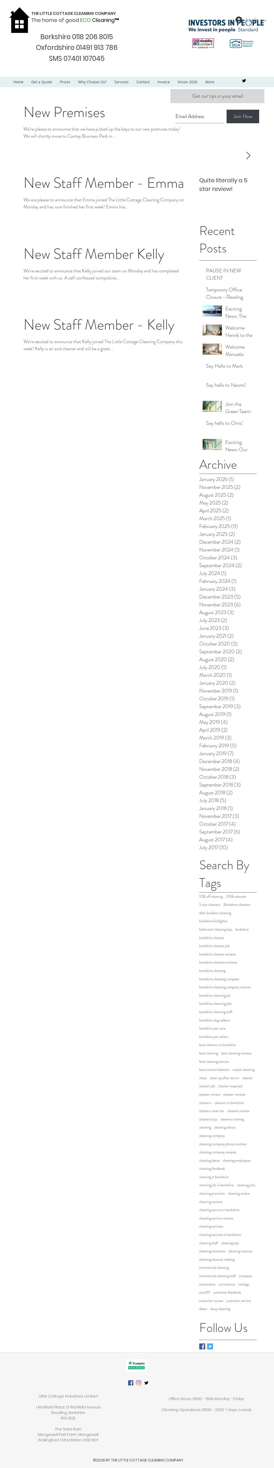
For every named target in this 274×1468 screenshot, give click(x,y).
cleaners (205, 1102)
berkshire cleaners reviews (218, 962)
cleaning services (211, 1226)
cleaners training (232, 1119)
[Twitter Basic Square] (210, 1346)
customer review (211, 1300)
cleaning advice (225, 1127)
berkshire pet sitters (213, 1036)
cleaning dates (209, 1160)
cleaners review (238, 1110)
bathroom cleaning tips (215, 929)
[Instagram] (138, 1382)
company (245, 1275)
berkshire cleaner (211, 937)
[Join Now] (243, 116)
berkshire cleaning (212, 970)
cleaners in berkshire (229, 1102)
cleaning (205, 1127)
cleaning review (239, 1193)
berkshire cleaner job (214, 945)
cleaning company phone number (223, 1144)
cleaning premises (212, 1193)
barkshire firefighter (213, 921)
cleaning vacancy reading (216, 1259)
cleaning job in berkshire (216, 1185)
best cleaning (208, 1053)
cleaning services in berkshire (220, 1234)
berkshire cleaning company (219, 979)
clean (203, 1078)
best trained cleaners (214, 1069)
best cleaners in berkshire (217, 1044)
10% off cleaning (211, 896)
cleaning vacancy (240, 1251)
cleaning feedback (212, 1168)
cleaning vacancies (212, 1251)
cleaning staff (208, 1243)
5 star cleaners (209, 904)
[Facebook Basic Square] (202, 1346)
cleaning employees (237, 1160)
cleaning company (212, 1135)
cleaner (247, 1078)
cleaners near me (211, 1110)
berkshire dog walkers (214, 1020)
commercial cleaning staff (217, 1275)
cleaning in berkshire (214, 1177)
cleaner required (230, 1086)
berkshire (242, 929)
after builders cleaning (215, 913)
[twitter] (244, 80)
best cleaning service (214, 1061)
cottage (243, 1284)
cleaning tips (230, 1243)
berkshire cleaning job (215, 995)
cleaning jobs (246, 1185)
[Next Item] (248, 156)
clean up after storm (224, 1078)
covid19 (204, 1292)
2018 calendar (236, 896)
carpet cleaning (243, 1069)
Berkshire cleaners (236, 904)
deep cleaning (220, 1308)
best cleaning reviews (236, 1053)
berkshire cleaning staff (215, 1011)
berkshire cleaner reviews (217, 954)
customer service (238, 1300)
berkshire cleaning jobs (215, 1003)
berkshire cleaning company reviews (225, 987)
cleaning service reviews (216, 1218)
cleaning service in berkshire (219, 1209)
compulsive (207, 1284)
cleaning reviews (210, 1201)
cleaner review (209, 1094)
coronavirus (227, 1284)
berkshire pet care (212, 1028)
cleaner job (207, 1086)
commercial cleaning (214, 1267)
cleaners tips (208, 1119)
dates (203, 1308)
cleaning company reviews (217, 1152)
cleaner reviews (234, 1094)
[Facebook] (130, 1382)
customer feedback (227, 1292)
